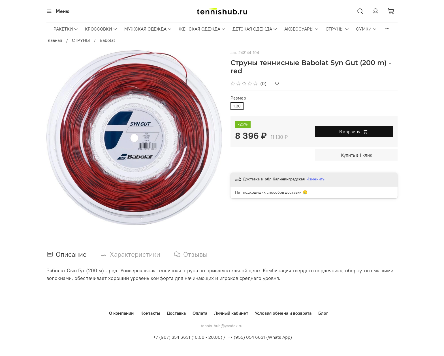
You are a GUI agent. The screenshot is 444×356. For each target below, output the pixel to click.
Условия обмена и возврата (283, 313)
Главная (54, 40)
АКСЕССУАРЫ (301, 29)
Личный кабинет (231, 313)
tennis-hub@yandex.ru (221, 325)
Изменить (315, 179)
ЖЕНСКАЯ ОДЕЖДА (202, 29)
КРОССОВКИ (101, 29)
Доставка (176, 313)
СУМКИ (366, 29)
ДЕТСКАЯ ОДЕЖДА (255, 29)
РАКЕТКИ (66, 29)
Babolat (107, 40)
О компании (121, 313)
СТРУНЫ (337, 29)
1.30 (237, 106)
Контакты (150, 313)
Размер (238, 98)
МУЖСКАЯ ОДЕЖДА (148, 29)
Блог (323, 313)
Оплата (200, 313)
